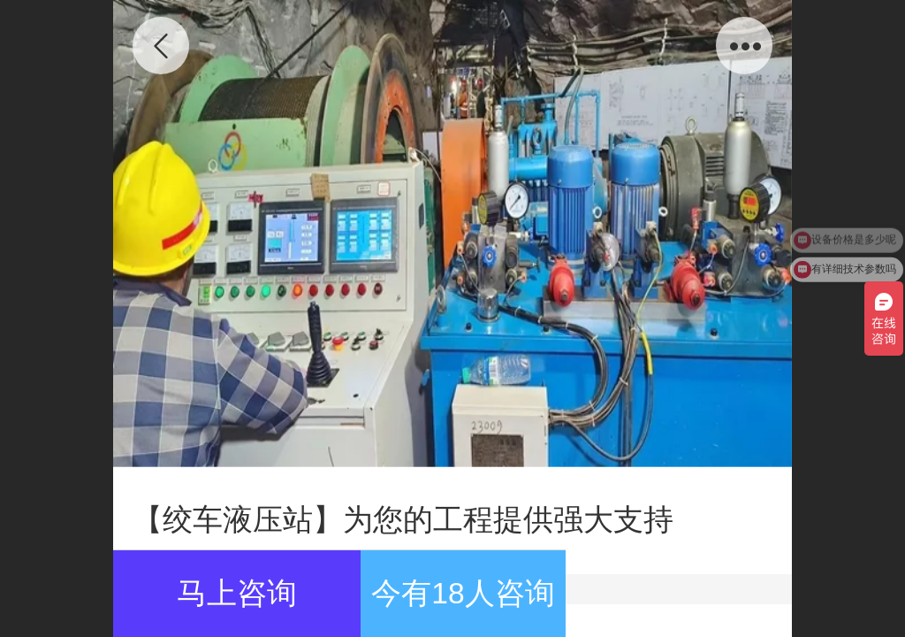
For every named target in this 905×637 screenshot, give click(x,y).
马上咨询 (237, 593)
